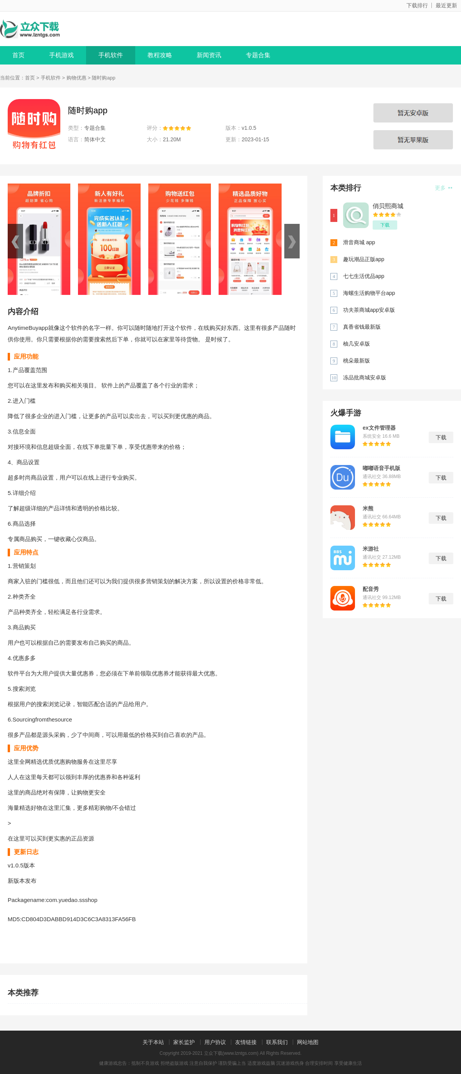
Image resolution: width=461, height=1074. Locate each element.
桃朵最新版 (356, 360)
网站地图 (307, 1042)
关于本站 (153, 1042)
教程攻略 (160, 55)
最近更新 (446, 5)
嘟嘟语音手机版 (381, 468)
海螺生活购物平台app (369, 293)
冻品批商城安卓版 (364, 377)
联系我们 (277, 1042)
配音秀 (371, 589)
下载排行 (417, 5)
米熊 (368, 508)
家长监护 (184, 1042)
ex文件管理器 (379, 428)
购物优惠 (76, 78)
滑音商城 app (359, 242)
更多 (443, 188)
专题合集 (258, 55)
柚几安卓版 (356, 344)
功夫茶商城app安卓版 (369, 310)
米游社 (371, 549)
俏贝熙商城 (388, 206)
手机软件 (110, 55)
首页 (18, 55)
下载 (385, 225)
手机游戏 (61, 55)
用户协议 (215, 1042)
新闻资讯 (209, 55)
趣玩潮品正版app (363, 259)
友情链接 (246, 1042)
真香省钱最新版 (362, 327)
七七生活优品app (363, 276)
